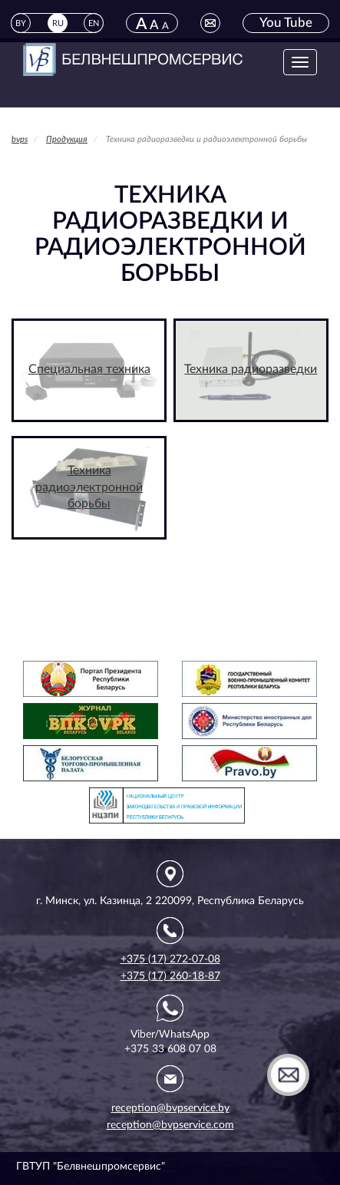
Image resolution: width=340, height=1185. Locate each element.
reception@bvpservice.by (170, 1108)
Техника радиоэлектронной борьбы (89, 487)
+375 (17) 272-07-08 (170, 959)
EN (93, 23)
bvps (20, 139)
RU (58, 23)
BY (20, 23)
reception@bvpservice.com (170, 1125)
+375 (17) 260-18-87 (170, 976)
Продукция (66, 139)
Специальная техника (89, 369)
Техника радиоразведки (250, 369)
